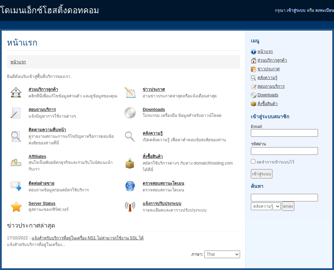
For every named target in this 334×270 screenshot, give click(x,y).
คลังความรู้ (152, 133)
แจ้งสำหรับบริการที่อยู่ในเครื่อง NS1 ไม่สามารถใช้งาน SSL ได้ (88, 238)
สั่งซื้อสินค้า (153, 156)
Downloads (154, 109)
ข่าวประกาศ (154, 89)
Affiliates (37, 156)
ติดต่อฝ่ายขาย (41, 183)
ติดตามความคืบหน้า (47, 129)
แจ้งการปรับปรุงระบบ (162, 203)
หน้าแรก (18, 61)
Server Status (42, 203)
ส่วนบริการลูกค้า (43, 89)
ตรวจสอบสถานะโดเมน (163, 183)
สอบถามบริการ (42, 109)
